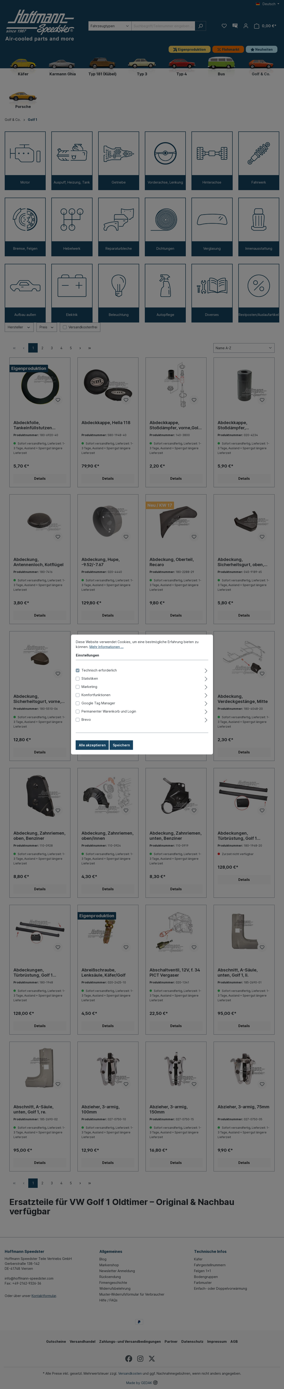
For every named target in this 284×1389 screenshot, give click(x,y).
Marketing (89, 688)
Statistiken (89, 679)
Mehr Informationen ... (106, 648)
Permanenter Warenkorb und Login (108, 712)
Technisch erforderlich (99, 671)
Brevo (86, 720)
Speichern (121, 746)
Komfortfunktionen (95, 696)
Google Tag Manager (98, 704)
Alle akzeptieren (92, 746)
